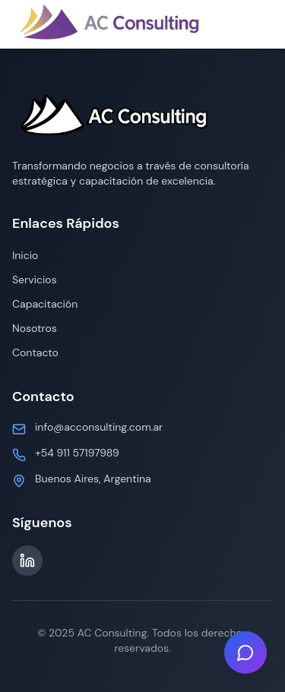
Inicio (25, 255)
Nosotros (34, 328)
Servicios (34, 279)
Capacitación (45, 304)
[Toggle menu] (257, 24)
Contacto (35, 352)
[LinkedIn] (27, 560)
